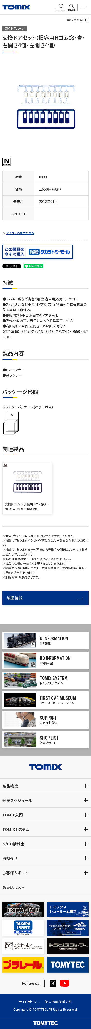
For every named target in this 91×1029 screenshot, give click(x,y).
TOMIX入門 (12, 815)
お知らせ (9, 858)
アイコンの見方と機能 (20, 233)
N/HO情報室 (13, 844)
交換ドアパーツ (14, 28)
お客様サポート (15, 873)
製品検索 (10, 786)
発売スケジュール (17, 800)
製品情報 (45, 598)
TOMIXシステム (15, 829)
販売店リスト (13, 887)
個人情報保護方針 (58, 1001)
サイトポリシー (29, 1001)
